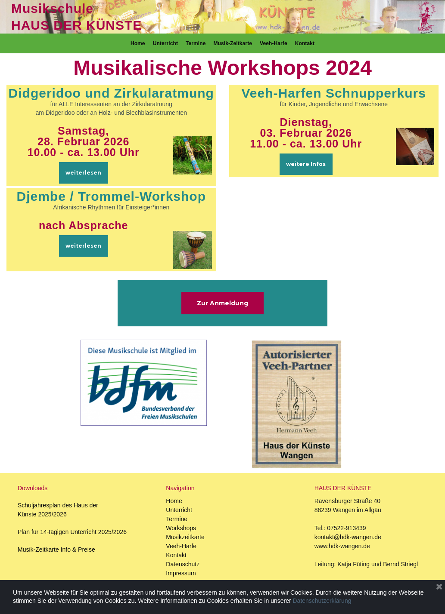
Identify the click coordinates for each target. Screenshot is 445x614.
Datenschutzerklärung (322, 600)
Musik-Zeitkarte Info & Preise (56, 549)
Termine (196, 43)
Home (138, 43)
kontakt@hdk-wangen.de (347, 537)
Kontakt (304, 43)
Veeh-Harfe (273, 43)
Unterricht (165, 43)
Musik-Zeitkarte (232, 43)
